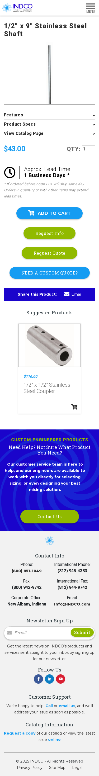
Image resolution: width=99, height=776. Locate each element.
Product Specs (20, 124)
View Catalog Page (24, 133)
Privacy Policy (30, 767)
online (54, 739)
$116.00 (30, 376)
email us (67, 705)
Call (49, 705)
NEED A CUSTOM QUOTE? (49, 273)
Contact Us (49, 516)
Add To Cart (49, 213)
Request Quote (49, 253)
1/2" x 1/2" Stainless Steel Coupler (46, 388)
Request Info (49, 233)
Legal (77, 767)
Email (73, 294)
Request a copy (19, 733)
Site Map (57, 767)
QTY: (74, 149)
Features (13, 114)
